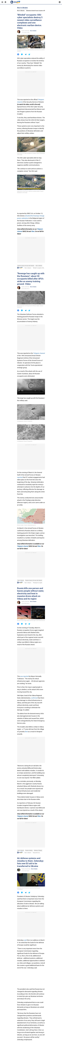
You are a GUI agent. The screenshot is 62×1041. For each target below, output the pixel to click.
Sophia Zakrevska (25, 30)
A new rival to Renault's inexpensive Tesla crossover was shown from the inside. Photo (30, 918)
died (26, 731)
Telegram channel (39, 353)
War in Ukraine (21, 10)
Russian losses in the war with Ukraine (26, 265)
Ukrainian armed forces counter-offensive (37, 10)
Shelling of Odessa (38, 850)
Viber (32, 231)
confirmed (34, 698)
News (18, 887)
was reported (24, 676)
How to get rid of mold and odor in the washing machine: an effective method (30, 1023)
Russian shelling (28, 850)
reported (20, 477)
